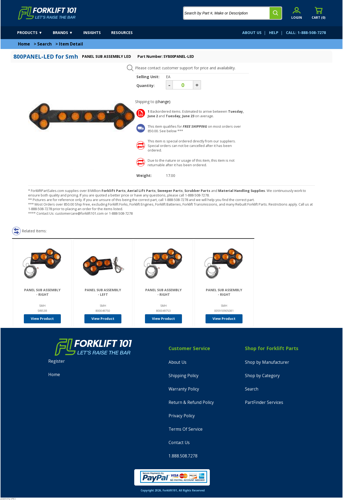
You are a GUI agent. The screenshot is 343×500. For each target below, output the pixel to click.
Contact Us (179, 442)
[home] (47, 13)
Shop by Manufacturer (267, 362)
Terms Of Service (186, 429)
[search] (275, 13)
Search (44, 44)
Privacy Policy (182, 416)
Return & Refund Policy (191, 402)
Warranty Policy (184, 389)
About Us (178, 362)
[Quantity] (183, 84)
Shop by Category (262, 375)
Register (56, 361)
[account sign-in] (297, 13)
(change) (162, 101)
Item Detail (71, 44)
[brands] (67, 32)
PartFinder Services (264, 402)
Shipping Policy (184, 375)
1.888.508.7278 (183, 456)
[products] (34, 32)
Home (24, 44)
